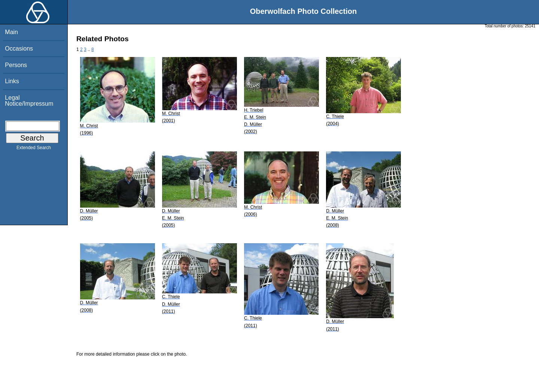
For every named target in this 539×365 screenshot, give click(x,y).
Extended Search (33, 149)
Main (11, 32)
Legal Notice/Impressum (29, 100)
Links (12, 81)
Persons (16, 65)
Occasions (19, 48)
